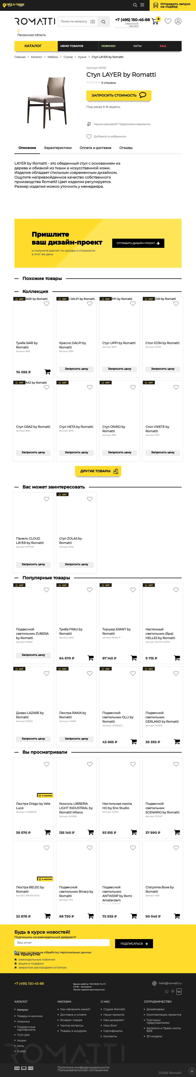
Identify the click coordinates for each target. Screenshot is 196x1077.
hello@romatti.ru (167, 983)
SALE (163, 46)
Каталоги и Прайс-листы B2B (164, 1029)
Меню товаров (71, 46)
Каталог (33, 46)
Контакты (110, 1036)
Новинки (108, 46)
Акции (21, 1040)
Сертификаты (112, 1031)
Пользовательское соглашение (83, 1070)
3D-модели (154, 1036)
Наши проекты (113, 1014)
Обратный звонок (131, 25)
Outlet (21, 1051)
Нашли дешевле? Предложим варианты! (118, 124)
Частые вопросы (71, 1025)
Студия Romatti (114, 1009)
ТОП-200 (23, 1035)
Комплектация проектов (164, 1014)
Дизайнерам (155, 1009)
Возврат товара (71, 1020)
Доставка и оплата (73, 1014)
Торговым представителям (158, 1021)
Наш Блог (110, 1025)
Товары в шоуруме (73, 1031)
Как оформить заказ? (75, 1009)
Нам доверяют (113, 1020)
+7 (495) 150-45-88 (126, 20)
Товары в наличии (30, 1016)
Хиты (137, 46)
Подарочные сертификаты (26, 1028)
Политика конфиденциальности (84, 1067)
